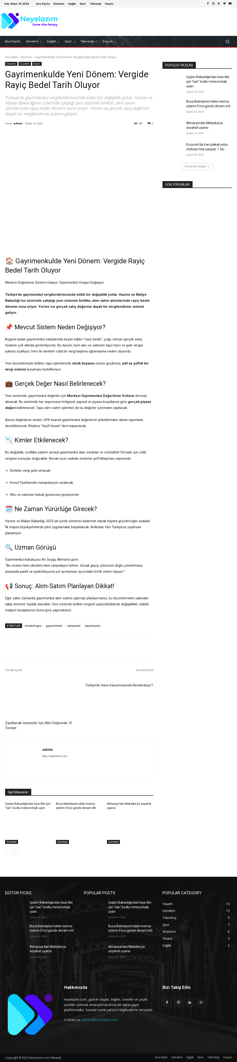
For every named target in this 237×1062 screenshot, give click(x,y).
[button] (227, 41)
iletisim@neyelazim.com (100, 1020)
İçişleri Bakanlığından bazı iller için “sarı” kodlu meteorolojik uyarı (208, 81)
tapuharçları (93, 625)
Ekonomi (26, 57)
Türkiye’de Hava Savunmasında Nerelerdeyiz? (119, 685)
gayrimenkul (54, 625)
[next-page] (15, 851)
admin (17, 123)
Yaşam (37, 64)
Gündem (25, 64)
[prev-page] (8, 851)
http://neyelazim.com (54, 756)
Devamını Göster (197, 166)
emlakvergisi (33, 625)
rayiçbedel (73, 625)
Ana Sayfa (11, 57)
